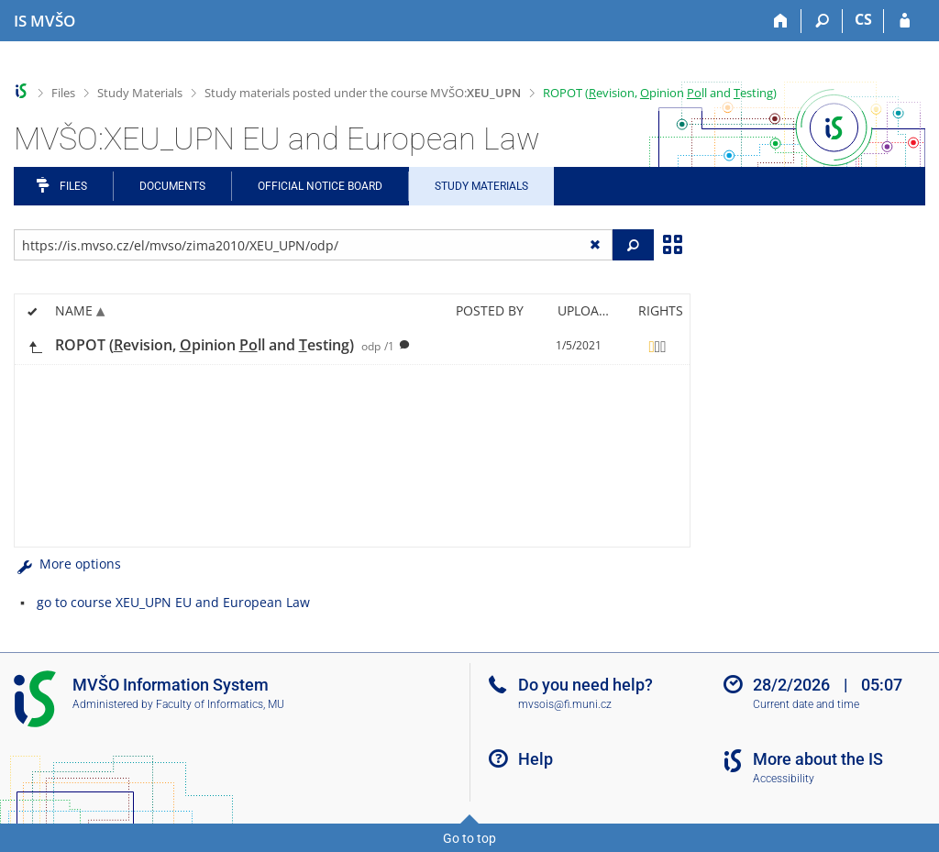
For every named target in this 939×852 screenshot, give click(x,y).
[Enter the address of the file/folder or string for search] (313, 244)
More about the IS (818, 759)
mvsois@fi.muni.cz (565, 704)
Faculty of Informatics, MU (220, 704)
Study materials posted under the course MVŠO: (362, 92)
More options (67, 563)
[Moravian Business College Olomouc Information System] (44, 21)
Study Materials (139, 92)
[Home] (780, 21)
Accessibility (783, 778)
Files (63, 92)
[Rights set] (657, 345)
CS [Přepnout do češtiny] (863, 19)
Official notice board (320, 186)
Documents (172, 186)
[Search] (822, 21)
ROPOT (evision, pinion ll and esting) (660, 92)
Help (535, 759)
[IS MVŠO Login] (904, 21)
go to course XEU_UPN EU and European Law (173, 602)
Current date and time (806, 704)
